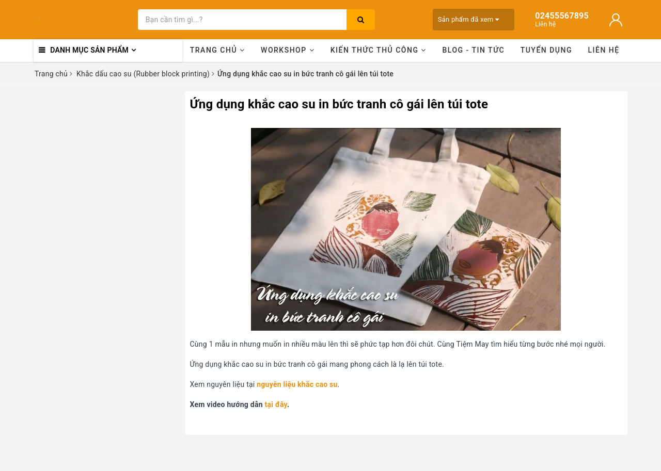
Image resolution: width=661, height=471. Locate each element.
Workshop (287, 50)
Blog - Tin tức (473, 50)
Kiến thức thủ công (378, 50)
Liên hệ (604, 50)
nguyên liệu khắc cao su (297, 384)
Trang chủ (217, 50)
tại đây (276, 404)
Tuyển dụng (546, 50)
